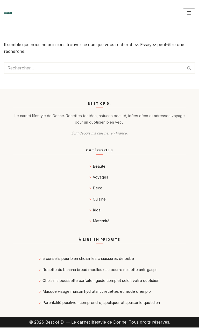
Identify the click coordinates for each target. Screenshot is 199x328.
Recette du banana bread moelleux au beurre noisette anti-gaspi (99, 270)
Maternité (101, 221)
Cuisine (99, 199)
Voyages (100, 177)
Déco (97, 188)
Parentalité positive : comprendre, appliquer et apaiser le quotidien (101, 303)
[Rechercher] (93, 68)
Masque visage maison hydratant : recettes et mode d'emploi (97, 292)
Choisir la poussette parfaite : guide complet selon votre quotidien (100, 281)
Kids (97, 210)
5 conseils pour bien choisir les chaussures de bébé (88, 259)
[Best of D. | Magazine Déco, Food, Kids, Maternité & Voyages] (8, 13)
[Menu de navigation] (189, 13)
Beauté (99, 166)
